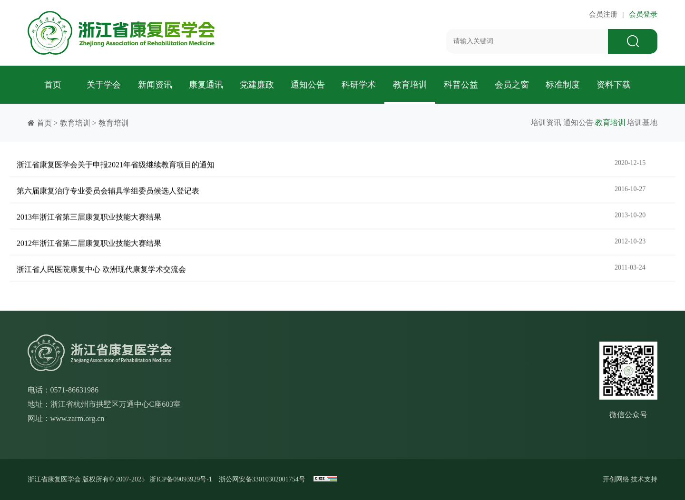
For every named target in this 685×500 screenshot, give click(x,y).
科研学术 (359, 84)
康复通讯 (206, 84)
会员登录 (642, 14)
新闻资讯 (155, 84)
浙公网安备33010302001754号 (262, 479)
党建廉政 (257, 84)
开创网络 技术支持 (630, 479)
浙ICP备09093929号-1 (180, 479)
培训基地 (642, 122)
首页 (52, 84)
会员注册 (605, 14)
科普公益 (461, 84)
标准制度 (563, 84)
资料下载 (614, 84)
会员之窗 (512, 84)
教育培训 (410, 84)
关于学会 (104, 84)
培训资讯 (508, 122)
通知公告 (308, 84)
